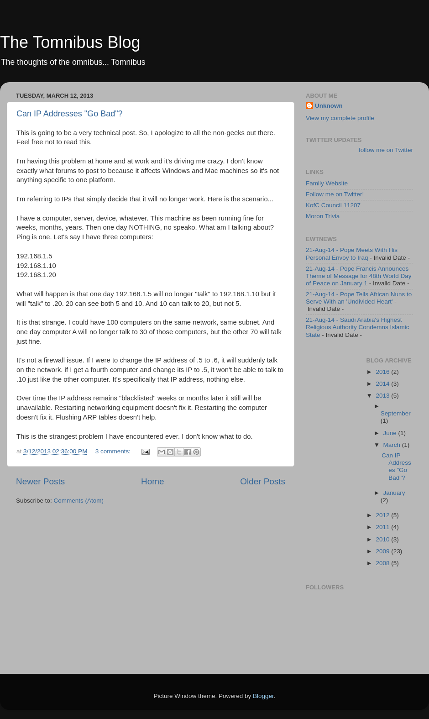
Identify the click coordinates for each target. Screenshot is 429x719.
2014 (383, 383)
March (392, 444)
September (396, 413)
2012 (383, 515)
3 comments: (113, 451)
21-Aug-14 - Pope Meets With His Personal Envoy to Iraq (352, 254)
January (394, 492)
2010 (383, 539)
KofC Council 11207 (333, 205)
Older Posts (262, 481)
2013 (383, 395)
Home (152, 481)
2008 (383, 563)
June (390, 433)
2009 (383, 551)
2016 (383, 371)
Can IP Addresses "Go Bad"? (69, 113)
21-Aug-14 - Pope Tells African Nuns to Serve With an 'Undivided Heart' (359, 298)
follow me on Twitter (386, 150)
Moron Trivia (323, 216)
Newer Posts (40, 481)
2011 (383, 527)
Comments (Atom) (79, 500)
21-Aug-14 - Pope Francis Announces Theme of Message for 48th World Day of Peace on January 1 (359, 276)
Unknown (329, 105)
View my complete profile (340, 118)
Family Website (327, 183)
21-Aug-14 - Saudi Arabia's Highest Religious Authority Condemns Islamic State (357, 327)
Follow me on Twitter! (335, 194)
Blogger (263, 696)
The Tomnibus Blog (70, 42)
